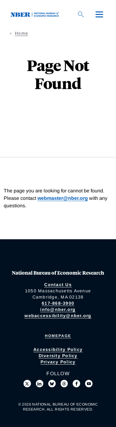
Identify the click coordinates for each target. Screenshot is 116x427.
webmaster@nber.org (62, 198)
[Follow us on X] (27, 383)
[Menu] (99, 14)
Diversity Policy (58, 355)
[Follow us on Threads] (64, 383)
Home (21, 33)
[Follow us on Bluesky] (52, 383)
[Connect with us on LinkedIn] (39, 383)
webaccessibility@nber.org (57, 315)
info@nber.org (57, 309)
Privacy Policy (58, 361)
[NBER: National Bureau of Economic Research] (36, 14)
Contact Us (58, 284)
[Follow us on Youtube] (88, 383)
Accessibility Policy (58, 349)
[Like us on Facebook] (76, 383)
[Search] (81, 14)
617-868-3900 (58, 303)
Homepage (58, 336)
